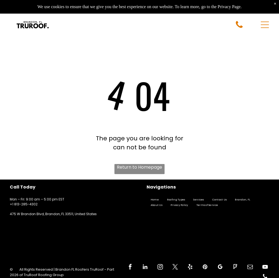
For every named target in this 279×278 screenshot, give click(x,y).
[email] (250, 267)
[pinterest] (205, 267)
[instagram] (160, 267)
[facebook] (130, 267)
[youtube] (265, 267)
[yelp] (190, 267)
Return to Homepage (139, 167)
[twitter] (175, 267)
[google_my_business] (220, 267)
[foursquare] (235, 267)
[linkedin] (145, 267)
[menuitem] (155, 200)
